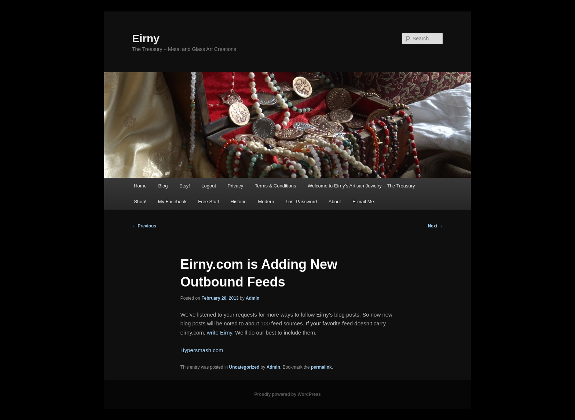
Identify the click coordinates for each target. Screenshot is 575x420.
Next (435, 226)
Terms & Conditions (275, 186)
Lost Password (301, 201)
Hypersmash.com (201, 350)
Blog (163, 186)
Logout (208, 186)
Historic (238, 201)
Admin (252, 298)
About (335, 201)
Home (140, 186)
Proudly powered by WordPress (287, 394)
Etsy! (184, 186)
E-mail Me (363, 201)
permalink (321, 367)
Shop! (140, 201)
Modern (266, 201)
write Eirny (219, 332)
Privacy (235, 186)
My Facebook (172, 201)
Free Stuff (208, 201)
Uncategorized (244, 367)
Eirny (146, 38)
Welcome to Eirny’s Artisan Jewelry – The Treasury (361, 186)
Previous (144, 226)
